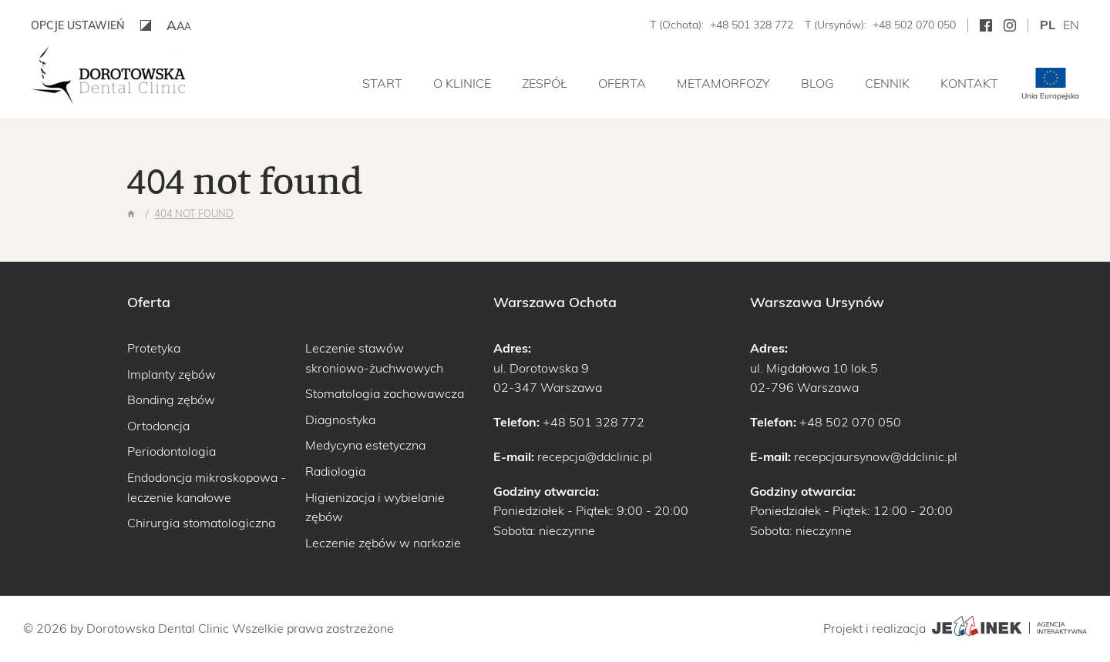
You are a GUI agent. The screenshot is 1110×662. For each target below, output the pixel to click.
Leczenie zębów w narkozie (383, 542)
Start (382, 83)
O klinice (462, 83)
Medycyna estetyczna (365, 445)
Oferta (622, 83)
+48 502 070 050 (914, 25)
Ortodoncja (158, 425)
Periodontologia (171, 451)
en (1071, 24)
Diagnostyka (340, 419)
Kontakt (969, 83)
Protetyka (153, 348)
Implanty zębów (171, 374)
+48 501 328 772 (751, 25)
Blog (817, 83)
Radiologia (335, 471)
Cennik (887, 83)
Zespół (544, 83)
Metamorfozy (723, 83)
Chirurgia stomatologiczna (201, 522)
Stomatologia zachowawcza (384, 393)
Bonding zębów (171, 399)
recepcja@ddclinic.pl (594, 456)
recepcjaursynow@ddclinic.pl (875, 456)
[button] (178, 25)
